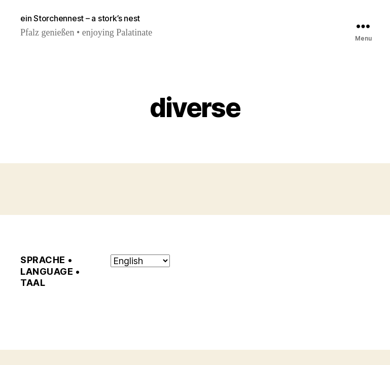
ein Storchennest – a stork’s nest (80, 18)
